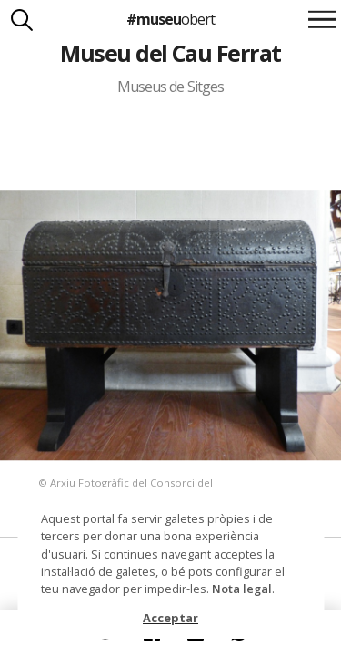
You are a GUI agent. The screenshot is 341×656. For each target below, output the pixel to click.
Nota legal (242, 588)
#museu (170, 19)
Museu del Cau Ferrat (170, 52)
